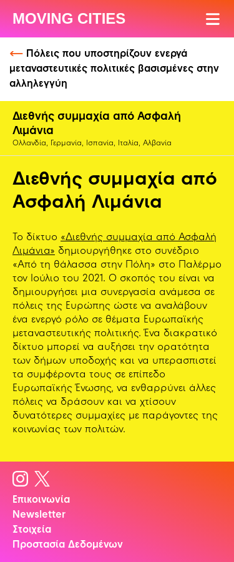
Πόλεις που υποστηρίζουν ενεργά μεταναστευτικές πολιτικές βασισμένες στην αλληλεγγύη (114, 69)
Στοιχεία (31, 530)
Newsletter (39, 515)
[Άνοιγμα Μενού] (214, 19)
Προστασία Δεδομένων (67, 545)
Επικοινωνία (41, 500)
